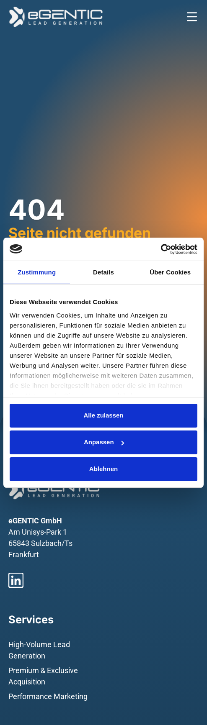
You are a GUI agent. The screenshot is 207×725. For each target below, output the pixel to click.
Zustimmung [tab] (37, 272)
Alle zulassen (103, 415)
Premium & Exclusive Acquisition (43, 676)
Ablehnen (103, 468)
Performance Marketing (48, 696)
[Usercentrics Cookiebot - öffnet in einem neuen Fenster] (160, 249)
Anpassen (104, 442)
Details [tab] (103, 272)
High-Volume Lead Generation (39, 650)
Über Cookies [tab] (170, 272)
